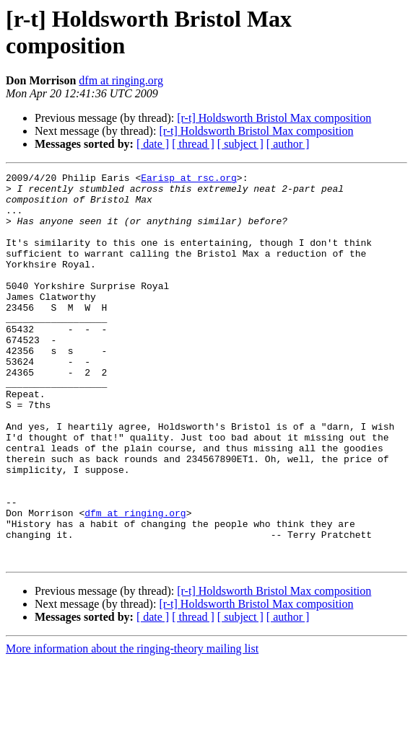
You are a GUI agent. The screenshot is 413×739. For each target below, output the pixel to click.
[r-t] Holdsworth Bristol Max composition (274, 118)
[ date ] (152, 144)
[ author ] (288, 144)
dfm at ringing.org (121, 80)
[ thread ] (193, 144)
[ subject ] (240, 144)
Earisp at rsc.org (189, 179)
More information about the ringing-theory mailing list (132, 726)
